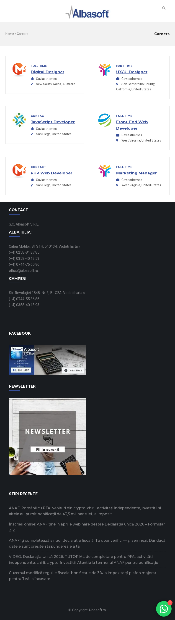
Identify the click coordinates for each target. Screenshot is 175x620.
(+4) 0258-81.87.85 (24, 252)
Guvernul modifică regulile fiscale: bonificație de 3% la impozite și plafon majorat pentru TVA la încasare (82, 576)
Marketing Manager (136, 173)
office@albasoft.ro (23, 270)
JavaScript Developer (53, 122)
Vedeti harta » (69, 246)
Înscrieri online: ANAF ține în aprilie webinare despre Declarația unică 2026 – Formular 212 (87, 527)
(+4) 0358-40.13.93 (24, 305)
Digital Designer (47, 72)
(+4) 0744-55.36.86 (24, 299)
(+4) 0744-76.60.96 (24, 264)
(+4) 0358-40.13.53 (24, 258)
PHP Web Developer (51, 173)
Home (9, 34)
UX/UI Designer (131, 72)
